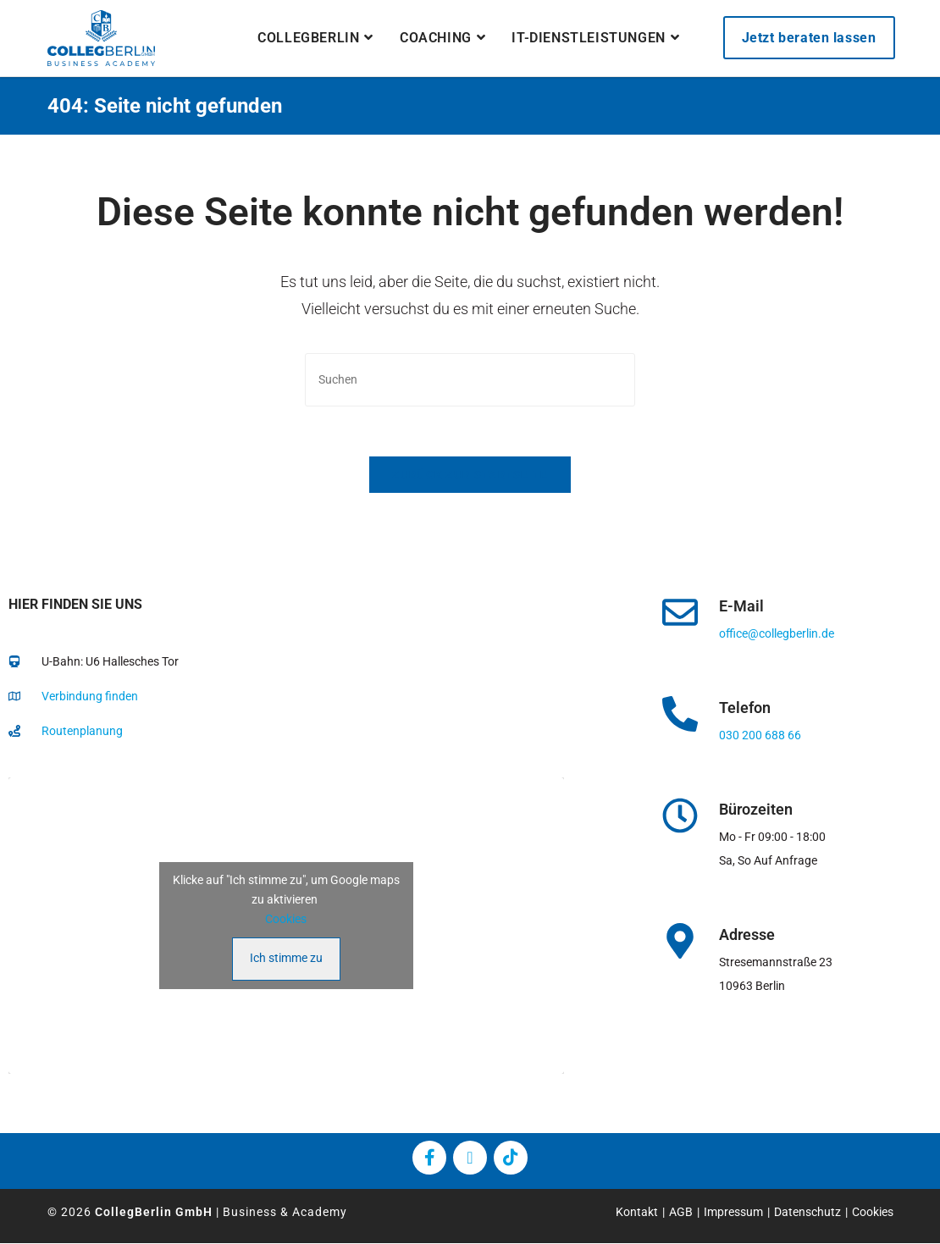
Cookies (286, 919)
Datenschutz (807, 1212)
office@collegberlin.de (776, 634)
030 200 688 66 (760, 736)
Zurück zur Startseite (469, 475)
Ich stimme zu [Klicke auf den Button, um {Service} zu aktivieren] (286, 958)
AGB (681, 1212)
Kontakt (637, 1212)
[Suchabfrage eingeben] (470, 379)
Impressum (733, 1212)
